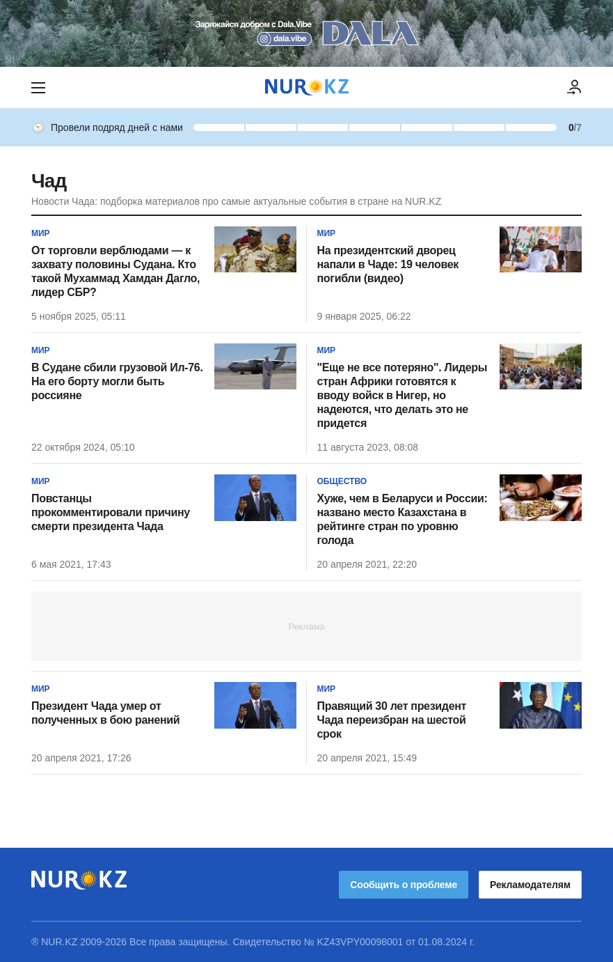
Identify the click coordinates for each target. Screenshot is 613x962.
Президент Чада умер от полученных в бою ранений (105, 713)
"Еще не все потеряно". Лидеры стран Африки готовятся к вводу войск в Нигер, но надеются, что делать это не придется (402, 395)
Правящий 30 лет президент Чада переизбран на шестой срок (392, 720)
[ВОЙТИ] (575, 88)
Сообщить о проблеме (403, 884)
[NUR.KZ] (307, 87)
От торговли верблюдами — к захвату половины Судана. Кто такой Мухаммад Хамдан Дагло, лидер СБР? (115, 271)
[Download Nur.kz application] (306, 33)
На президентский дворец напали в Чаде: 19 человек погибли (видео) (388, 264)
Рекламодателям (530, 884)
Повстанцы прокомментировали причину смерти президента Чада (110, 512)
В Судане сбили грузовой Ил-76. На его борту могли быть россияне (117, 381)
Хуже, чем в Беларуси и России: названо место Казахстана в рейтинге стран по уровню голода (402, 519)
